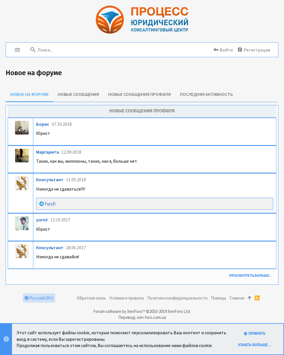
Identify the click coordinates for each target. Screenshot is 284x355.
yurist (42, 219)
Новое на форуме (29, 94)
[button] (17, 49)
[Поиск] (64, 50)
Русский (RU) (38, 298)
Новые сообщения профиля (139, 94)
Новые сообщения (78, 94)
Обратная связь (91, 298)
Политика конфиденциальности (177, 298)
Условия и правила (126, 298)
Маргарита (47, 152)
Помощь (218, 298)
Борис (42, 124)
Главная (237, 298)
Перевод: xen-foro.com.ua (142, 317)
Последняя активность (206, 94)
